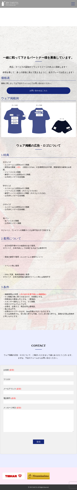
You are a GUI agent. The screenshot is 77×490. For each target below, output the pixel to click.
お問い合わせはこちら (38, 91)
